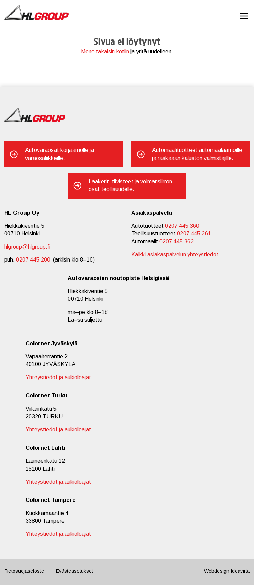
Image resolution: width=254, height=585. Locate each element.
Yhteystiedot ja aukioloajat (58, 377)
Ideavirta (240, 571)
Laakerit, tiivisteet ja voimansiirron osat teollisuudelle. (130, 185)
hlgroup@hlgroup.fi (27, 247)
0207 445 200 (33, 260)
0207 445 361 (194, 233)
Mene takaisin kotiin (105, 51)
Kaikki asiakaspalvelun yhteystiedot (174, 254)
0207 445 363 (176, 241)
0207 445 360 (182, 226)
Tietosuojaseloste (24, 571)
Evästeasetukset (74, 571)
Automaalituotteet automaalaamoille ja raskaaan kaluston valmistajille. (197, 154)
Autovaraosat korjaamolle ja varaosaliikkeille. (59, 154)
